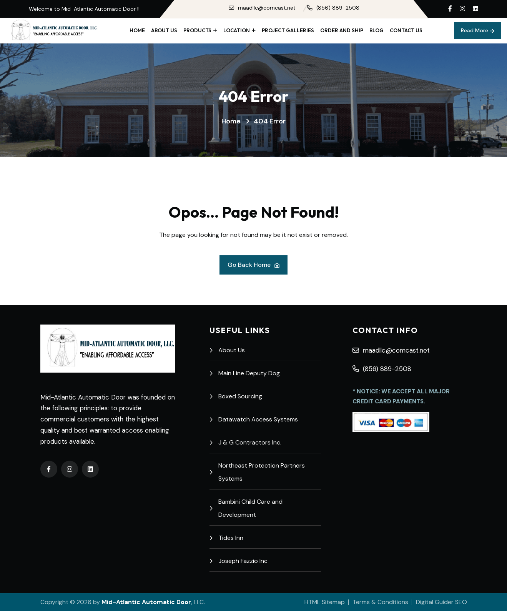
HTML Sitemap (324, 602)
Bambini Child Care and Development (246, 508)
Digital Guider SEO (441, 602)
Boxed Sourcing (235, 396)
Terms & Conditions (380, 602)
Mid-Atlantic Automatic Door (146, 602)
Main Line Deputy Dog (244, 373)
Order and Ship (341, 30)
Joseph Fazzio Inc (238, 561)
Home (137, 30)
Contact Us (406, 30)
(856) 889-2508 (333, 8)
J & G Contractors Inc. (245, 442)
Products (197, 30)
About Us (164, 30)
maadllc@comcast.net (262, 8)
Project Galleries (288, 30)
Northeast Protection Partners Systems (257, 472)
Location (236, 30)
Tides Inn (226, 538)
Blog (376, 30)
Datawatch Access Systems (253, 419)
